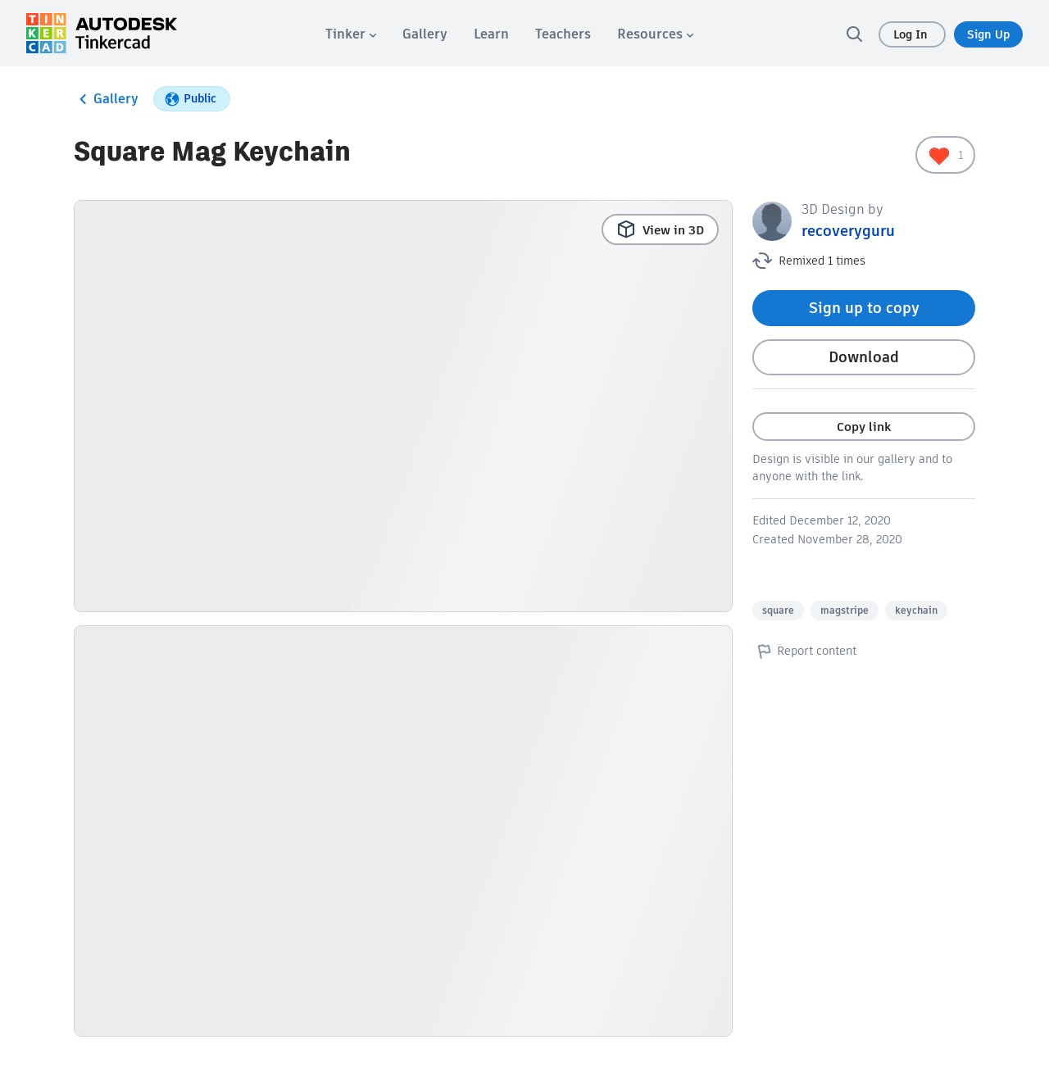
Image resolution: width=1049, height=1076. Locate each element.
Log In (912, 34)
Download (864, 357)
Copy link (864, 426)
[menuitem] (351, 34)
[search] (854, 33)
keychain (916, 610)
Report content (804, 650)
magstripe (844, 610)
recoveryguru (848, 230)
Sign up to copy (864, 307)
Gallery (106, 99)
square (778, 610)
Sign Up (988, 34)
